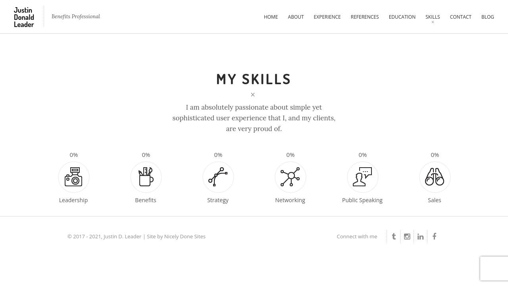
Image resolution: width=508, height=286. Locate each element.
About (296, 17)
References (365, 17)
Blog (487, 17)
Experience (327, 17)
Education (402, 17)
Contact (460, 17)
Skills (432, 17)
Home (271, 17)
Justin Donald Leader (24, 17)
